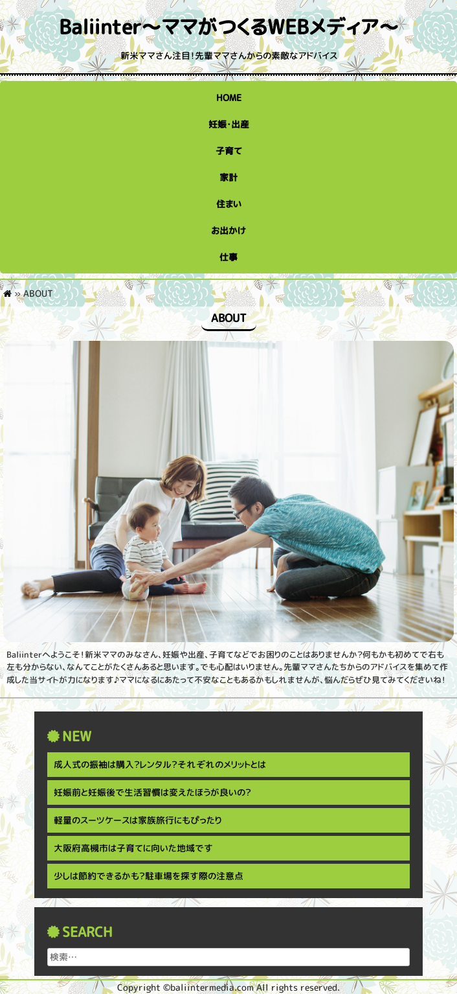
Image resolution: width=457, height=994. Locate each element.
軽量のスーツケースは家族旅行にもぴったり (137, 820)
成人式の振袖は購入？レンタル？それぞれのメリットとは (160, 764)
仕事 (228, 257)
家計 (228, 177)
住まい (228, 204)
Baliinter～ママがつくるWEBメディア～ (229, 27)
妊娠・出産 (228, 124)
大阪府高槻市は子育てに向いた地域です (133, 848)
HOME (228, 97)
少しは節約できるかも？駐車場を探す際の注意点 (148, 876)
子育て (229, 150)
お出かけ (228, 230)
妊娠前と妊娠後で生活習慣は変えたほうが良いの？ (152, 792)
